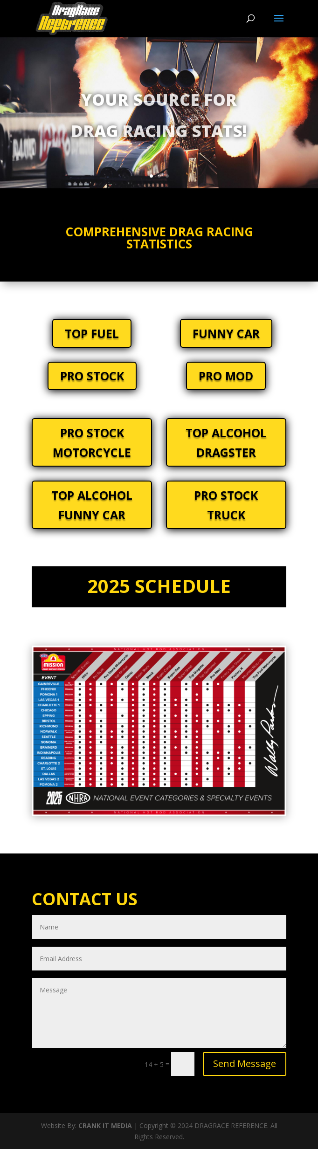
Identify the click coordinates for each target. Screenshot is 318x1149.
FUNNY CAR (226, 333)
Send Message (244, 1063)
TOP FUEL (92, 333)
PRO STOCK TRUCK (226, 505)
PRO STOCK (92, 376)
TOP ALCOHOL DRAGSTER (226, 443)
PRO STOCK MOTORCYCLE (92, 443)
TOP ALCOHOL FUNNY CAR (91, 505)
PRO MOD (226, 376)
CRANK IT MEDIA (105, 1125)
